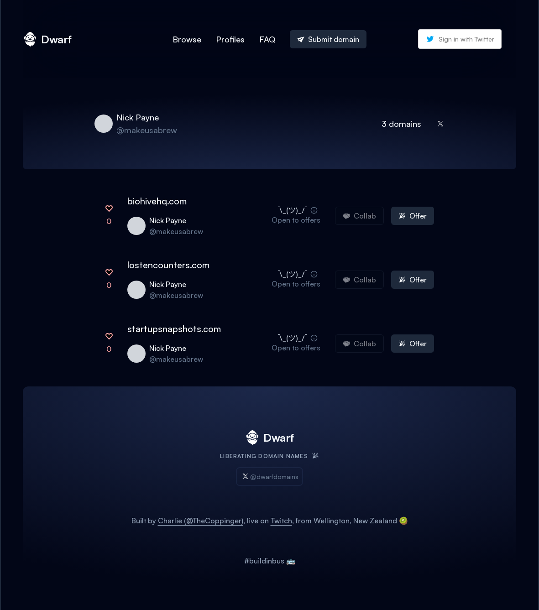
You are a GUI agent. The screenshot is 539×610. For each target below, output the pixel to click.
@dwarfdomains (269, 476)
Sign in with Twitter (459, 39)
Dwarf (47, 39)
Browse (187, 39)
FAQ (267, 39)
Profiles (230, 39)
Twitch (281, 520)
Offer (412, 215)
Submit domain (328, 39)
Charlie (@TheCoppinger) (200, 520)
